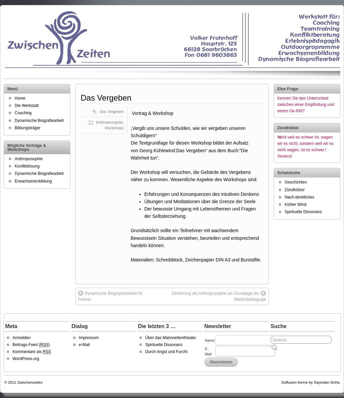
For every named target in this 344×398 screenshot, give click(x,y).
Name (210, 340)
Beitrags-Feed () (31, 344)
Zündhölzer (295, 190)
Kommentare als (32, 351)
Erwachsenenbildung (33, 181)
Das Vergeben (106, 97)
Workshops (114, 128)
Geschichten (296, 182)
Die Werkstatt (27, 105)
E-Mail (208, 351)
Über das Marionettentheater (170, 337)
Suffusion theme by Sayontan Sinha (310, 382)
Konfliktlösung (27, 166)
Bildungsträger (27, 128)
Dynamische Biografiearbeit (39, 120)
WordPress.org (26, 358)
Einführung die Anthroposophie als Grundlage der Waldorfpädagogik (219, 296)
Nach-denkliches (299, 197)
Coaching (23, 113)
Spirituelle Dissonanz (303, 211)
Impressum (89, 337)
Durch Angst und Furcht (166, 351)
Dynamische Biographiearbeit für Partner (110, 296)
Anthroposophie (109, 122)
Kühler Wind (295, 204)
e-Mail (84, 344)
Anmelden (22, 337)
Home (20, 98)
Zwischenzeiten (30, 382)
